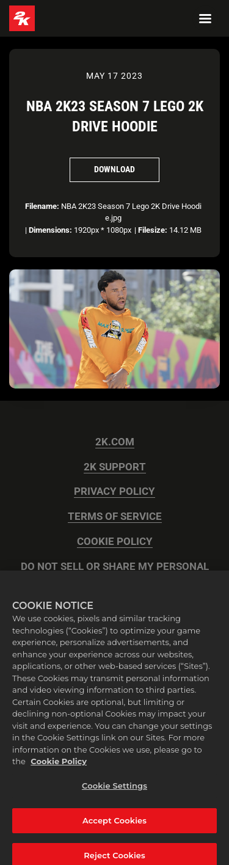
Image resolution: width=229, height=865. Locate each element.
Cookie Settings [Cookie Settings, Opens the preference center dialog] (114, 790)
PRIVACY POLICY (114, 491)
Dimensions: (50, 230)
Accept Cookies (114, 825)
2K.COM (114, 442)
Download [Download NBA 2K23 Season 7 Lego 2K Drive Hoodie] (114, 169)
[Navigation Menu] (205, 18)
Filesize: (152, 230)
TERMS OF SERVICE (115, 516)
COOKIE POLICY (115, 541)
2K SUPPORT (115, 467)
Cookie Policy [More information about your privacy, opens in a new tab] (59, 766)
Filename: (42, 206)
